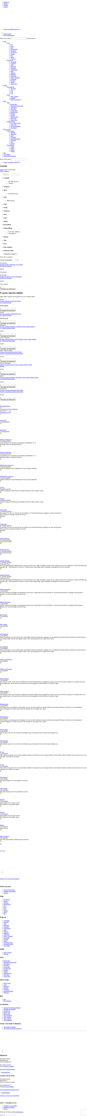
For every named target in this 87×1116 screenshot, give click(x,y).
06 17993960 (10, 1086)
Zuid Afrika (13, 84)
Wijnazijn (13, 140)
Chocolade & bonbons (9, 156)
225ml (12, 146)
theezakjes (12, 233)
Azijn (12, 135)
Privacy (5, 1109)
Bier (4, 153)
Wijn (4, 41)
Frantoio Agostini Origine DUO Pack (10, 314)
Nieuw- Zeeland (15, 77)
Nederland (13, 76)
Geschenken (6, 154)
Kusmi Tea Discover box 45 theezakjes (11, 276)
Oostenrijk (13, 79)
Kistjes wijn (6, 1012)
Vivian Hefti (3, 510)
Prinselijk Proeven (5, 406)
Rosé (11, 48)
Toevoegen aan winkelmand (8, 289)
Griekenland (13, 70)
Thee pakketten (7, 1015)
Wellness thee (14, 117)
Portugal (12, 81)
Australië (13, 63)
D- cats (2, 752)
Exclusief (13, 51)
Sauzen (12, 143)
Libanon (12, 73)
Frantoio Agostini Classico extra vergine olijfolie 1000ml (16, 365)
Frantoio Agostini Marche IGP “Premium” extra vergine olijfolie (18, 339)
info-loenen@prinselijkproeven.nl (9, 1089)
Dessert (12, 54)
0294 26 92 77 (6, 1085)
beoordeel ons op (5, 412)
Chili (11, 65)
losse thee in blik (14, 231)
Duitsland (13, 66)
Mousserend (13, 49)
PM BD (2, 799)
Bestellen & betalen (9, 1107)
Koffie (5, 85)
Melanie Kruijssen (5, 589)
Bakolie (2, 366)
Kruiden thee (14, 112)
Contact (5, 7)
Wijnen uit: (10, 60)
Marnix (2, 825)
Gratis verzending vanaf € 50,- (12, 29)
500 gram (13, 88)
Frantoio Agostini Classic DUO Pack (10, 301)
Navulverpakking (15, 126)
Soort (8, 95)
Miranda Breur (4, 704)
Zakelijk (5, 5)
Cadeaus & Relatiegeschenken (12, 1007)
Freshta (2, 487)
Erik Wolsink (3, 777)
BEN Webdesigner (18, 1112)
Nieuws (5, 3)
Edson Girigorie (4, 836)
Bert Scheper (3, 615)
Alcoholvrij (13, 52)
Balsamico (13, 134)
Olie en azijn (7, 129)
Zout (11, 142)
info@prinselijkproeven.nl (7, 1069)
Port (11, 55)
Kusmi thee (13, 104)
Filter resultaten (4, 171)
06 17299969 (10, 1066)
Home (1, 169)
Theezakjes (13, 128)
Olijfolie (12, 132)
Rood (12, 46)
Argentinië (13, 62)
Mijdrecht (6, 2)
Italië (11, 71)
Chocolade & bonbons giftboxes (12, 1028)
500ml (12, 150)
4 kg (11, 92)
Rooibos (12, 113)
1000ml (12, 151)
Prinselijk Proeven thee (16, 106)
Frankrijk (13, 68)
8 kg (11, 93)
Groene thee (13, 110)
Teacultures (13, 107)
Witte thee (13, 118)
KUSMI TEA (13, 181)
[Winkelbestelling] (9, 260)
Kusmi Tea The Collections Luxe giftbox (11, 264)
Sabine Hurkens (4, 678)
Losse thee (13, 124)
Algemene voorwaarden (10, 1106)
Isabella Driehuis (5, 561)
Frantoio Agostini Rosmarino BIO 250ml (11, 390)
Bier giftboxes (7, 1001)
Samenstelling (11, 121)
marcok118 (3, 420)
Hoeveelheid (10, 87)
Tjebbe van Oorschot (6, 659)
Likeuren (13, 59)
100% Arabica (14, 96)
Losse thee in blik (15, 123)
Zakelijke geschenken (9, 891)
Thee (4, 101)
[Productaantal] (1, 287)
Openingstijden (5, 1072)
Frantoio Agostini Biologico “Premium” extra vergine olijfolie (17, 326)
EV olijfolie (3, 302)
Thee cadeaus (7, 1018)
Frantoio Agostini (5, 353)
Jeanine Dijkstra (4, 538)
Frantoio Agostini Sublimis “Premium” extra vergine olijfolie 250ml (19, 377)
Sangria (5, 910)
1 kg (11, 90)
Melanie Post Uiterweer (6, 465)
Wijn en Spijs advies (9, 890)
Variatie (12, 115)
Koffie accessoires (15, 99)
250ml (12, 148)
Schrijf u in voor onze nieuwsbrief (9, 879)
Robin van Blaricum (5, 439)
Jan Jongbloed (4, 634)
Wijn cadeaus (7, 1017)
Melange (12, 98)
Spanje (12, 82)
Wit (11, 44)
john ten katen (4, 729)
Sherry (12, 57)
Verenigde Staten (8, 942)
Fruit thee (13, 109)
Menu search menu (5, 38)
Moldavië (13, 74)
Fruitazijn (13, 137)
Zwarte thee (13, 120)
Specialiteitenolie (15, 139)
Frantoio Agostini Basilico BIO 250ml (10, 352)
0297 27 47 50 (6, 1065)
